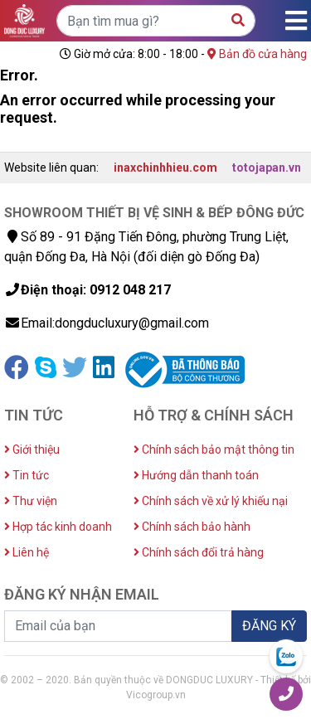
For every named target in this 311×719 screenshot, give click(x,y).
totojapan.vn (266, 167)
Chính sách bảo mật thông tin (214, 449)
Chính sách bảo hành (192, 526)
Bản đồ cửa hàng (257, 54)
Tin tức (26, 475)
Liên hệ (26, 552)
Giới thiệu (32, 449)
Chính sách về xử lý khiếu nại (211, 501)
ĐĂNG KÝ (269, 626)
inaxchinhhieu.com (165, 167)
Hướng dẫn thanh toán (196, 475)
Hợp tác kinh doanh (58, 526)
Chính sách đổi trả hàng (199, 552)
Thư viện (30, 501)
